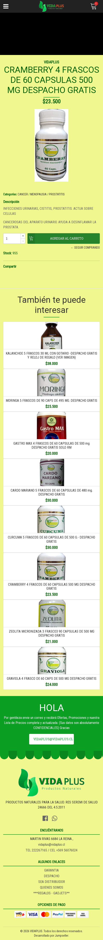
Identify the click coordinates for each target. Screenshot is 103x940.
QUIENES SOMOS (51, 887)
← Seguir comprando (85, 247)
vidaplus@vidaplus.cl (53, 739)
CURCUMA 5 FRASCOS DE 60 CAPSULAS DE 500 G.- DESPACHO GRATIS (51, 539)
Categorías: (10, 194)
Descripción (11, 202)
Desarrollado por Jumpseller (51, 935)
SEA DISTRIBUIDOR (51, 882)
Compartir (9, 266)
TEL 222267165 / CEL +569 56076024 (51, 850)
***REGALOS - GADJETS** (51, 893)
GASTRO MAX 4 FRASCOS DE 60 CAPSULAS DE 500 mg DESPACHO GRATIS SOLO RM (51, 445)
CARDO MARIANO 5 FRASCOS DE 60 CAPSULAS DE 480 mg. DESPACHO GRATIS (52, 492)
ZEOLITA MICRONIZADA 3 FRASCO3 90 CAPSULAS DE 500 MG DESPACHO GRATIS (51, 633)
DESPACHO (51, 876)
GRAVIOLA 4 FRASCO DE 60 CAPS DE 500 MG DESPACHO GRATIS (51, 679)
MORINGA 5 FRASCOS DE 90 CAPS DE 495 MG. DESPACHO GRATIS (51, 401)
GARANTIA (51, 870)
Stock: (7, 253)
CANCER (23, 194)
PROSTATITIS (57, 194)
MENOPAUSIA (38, 194)
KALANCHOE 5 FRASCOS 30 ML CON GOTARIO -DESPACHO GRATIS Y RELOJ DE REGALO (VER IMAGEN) (51, 355)
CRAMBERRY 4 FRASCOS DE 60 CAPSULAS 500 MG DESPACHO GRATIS (51, 586)
